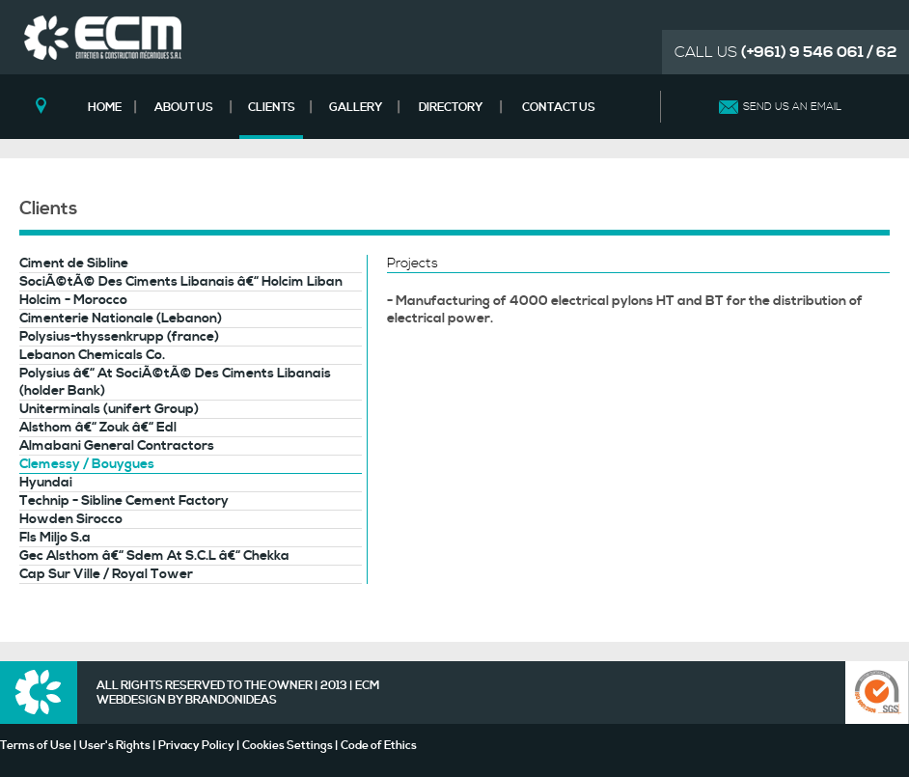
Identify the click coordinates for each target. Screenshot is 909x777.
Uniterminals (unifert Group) (109, 409)
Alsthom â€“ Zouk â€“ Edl (98, 427)
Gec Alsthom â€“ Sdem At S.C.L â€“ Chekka (154, 556)
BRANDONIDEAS (231, 700)
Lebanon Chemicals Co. (92, 355)
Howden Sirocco (71, 519)
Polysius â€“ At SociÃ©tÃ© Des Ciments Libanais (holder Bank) (175, 382)
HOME (105, 107)
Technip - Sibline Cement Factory (124, 501)
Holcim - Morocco (73, 300)
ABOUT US (183, 107)
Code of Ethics (379, 745)
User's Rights (115, 745)
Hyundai (45, 482)
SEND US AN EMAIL (792, 107)
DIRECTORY (450, 107)
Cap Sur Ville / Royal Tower (106, 574)
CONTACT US (558, 107)
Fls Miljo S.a (55, 537)
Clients (48, 208)
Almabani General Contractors (116, 446)
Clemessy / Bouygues (86, 464)
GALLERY (355, 107)
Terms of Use (35, 745)
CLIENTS (271, 107)
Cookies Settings (287, 745)
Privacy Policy (196, 745)
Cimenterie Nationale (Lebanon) (120, 318)
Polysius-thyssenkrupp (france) (119, 337)
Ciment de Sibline (73, 263)
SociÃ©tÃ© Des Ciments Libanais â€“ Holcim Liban (181, 282)
